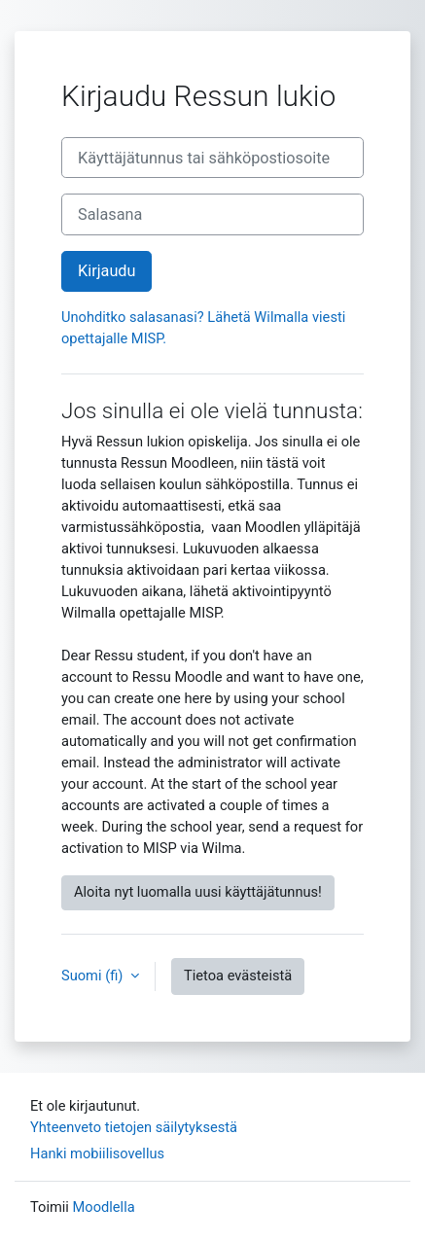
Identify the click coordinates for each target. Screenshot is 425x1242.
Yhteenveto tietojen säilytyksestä (133, 1127)
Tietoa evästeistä (238, 975)
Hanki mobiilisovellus (97, 1153)
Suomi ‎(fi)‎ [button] (93, 975)
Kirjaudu (106, 271)
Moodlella (104, 1207)
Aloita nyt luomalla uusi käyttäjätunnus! (198, 892)
